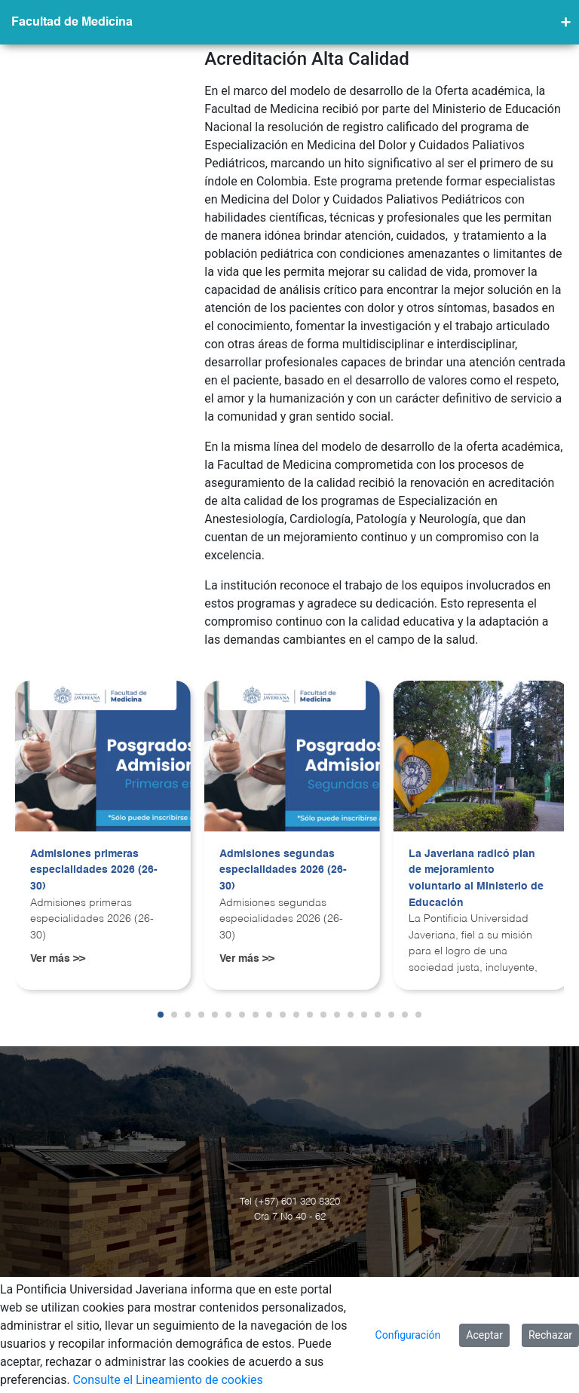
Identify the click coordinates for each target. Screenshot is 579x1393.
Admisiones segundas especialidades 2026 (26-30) (283, 870)
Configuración (408, 1335)
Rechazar (550, 1335)
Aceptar (484, 1335)
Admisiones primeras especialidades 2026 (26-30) (94, 870)
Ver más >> (57, 959)
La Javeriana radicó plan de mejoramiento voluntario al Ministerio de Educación (476, 878)
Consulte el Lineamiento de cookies (168, 1380)
